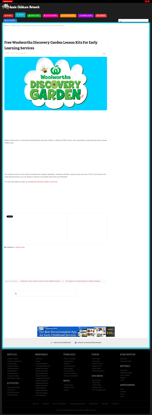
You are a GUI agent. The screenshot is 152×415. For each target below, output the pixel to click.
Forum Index (96, 358)
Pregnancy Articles (13, 376)
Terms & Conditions (59, 404)
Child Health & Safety (13, 378)
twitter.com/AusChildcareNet (62, 342)
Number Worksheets (42, 371)
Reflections (67, 363)
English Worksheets (42, 390)
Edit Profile (123, 370)
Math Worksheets (41, 388)
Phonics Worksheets (42, 380)
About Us (36, 404)
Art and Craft (11, 390)
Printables (69, 15)
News (21, 15)
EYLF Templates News (99, 390)
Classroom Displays (42, 393)
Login (122, 380)
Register (122, 377)
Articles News (96, 382)
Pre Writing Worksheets (43, 366)
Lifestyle (66, 390)
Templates (86, 15)
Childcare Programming (14, 361)
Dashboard (123, 358)
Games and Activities (13, 387)
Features (123, 391)
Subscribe (105, 404)
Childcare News (20, 247)
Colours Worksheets (42, 373)
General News (96, 380)
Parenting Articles (12, 373)
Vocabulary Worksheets (43, 378)
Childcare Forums (97, 363)
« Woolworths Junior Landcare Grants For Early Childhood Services (40, 281)
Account (11, 20)
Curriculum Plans (69, 371)
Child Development (13, 368)
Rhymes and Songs (13, 392)
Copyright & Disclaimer (77, 404)
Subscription (127, 354)
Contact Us (115, 404)
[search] (133, 21)
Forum (102, 15)
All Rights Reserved (90, 410)
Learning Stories (69, 361)
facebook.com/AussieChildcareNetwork (89, 342)
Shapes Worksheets (42, 376)
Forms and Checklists (70, 373)
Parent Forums (96, 368)
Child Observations (69, 366)
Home (9, 15)
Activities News (96, 385)
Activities (51, 15)
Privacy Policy (93, 404)
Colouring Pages (41, 395)
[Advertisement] (106, 7)
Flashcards (39, 358)
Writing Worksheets (41, 385)
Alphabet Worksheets (42, 368)
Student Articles (12, 363)
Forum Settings (125, 375)
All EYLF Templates (70, 358)
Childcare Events (69, 387)
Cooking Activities (12, 395)
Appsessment (127, 385)
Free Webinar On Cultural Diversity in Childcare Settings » (83, 281)
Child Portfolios (68, 368)
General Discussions (98, 371)
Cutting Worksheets (41, 363)
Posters (38, 361)
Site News (97, 376)
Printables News (97, 387)
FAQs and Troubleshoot (71, 376)
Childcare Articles (12, 358)
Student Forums (97, 366)
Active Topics (96, 361)
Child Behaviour (12, 371)
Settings (125, 366)
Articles (35, 15)
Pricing (122, 394)
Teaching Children (12, 366)
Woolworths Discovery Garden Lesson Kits (42, 182)
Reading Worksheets (42, 383)
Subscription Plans (126, 361)
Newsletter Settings (126, 373)
